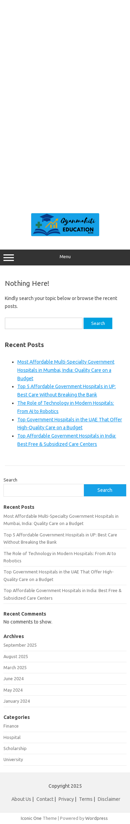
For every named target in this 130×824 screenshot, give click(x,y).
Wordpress (96, 818)
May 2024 (13, 689)
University (13, 759)
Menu (65, 257)
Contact (44, 799)
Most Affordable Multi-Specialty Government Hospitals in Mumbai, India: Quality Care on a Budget (65, 370)
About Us (21, 799)
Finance (11, 725)
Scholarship (15, 748)
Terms (86, 799)
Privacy (66, 799)
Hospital (11, 737)
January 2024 (16, 701)
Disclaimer (109, 799)
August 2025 (15, 656)
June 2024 (13, 678)
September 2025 (20, 645)
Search (10, 479)
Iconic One (31, 818)
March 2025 (15, 667)
